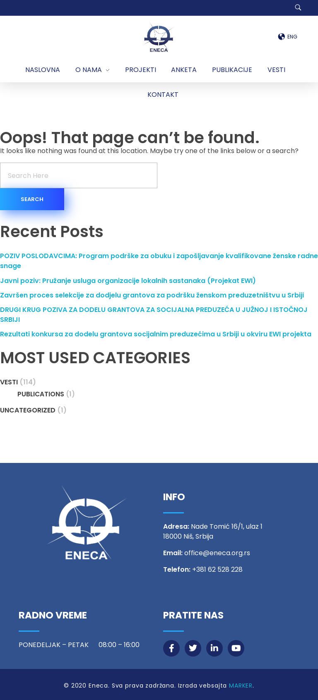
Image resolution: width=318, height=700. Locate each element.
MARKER (241, 685)
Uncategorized (27, 410)
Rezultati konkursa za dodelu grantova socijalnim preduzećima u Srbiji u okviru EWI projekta (155, 334)
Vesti (9, 382)
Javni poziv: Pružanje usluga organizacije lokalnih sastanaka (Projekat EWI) (128, 280)
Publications (40, 394)
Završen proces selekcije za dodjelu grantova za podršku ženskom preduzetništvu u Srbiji (152, 295)
